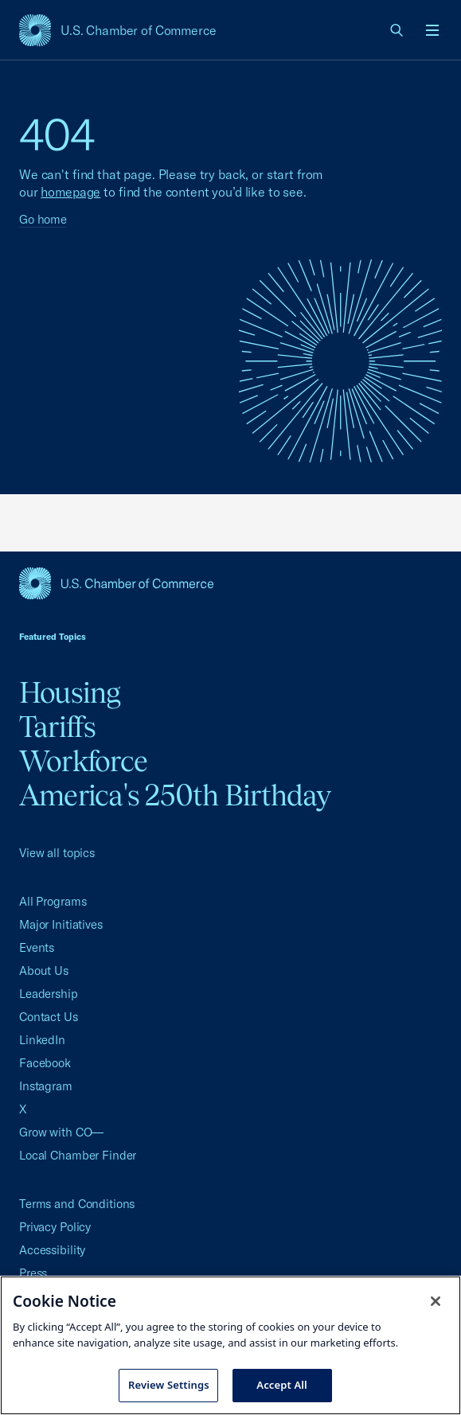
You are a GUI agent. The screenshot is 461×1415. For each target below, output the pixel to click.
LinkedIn (42, 1039)
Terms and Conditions (77, 1203)
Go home (43, 219)
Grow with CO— (61, 1132)
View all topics (57, 852)
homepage (70, 192)
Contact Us (48, 1016)
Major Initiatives (61, 924)
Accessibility (52, 1249)
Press (33, 1273)
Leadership (48, 993)
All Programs (52, 901)
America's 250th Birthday (174, 795)
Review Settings (168, 1385)
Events (36, 947)
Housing (70, 692)
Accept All (281, 1385)
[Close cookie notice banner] (435, 1301)
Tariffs (57, 726)
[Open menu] (432, 30)
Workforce (83, 761)
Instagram (45, 1085)
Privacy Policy (55, 1226)
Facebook (45, 1062)
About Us (43, 970)
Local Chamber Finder (77, 1155)
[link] (397, 30)
